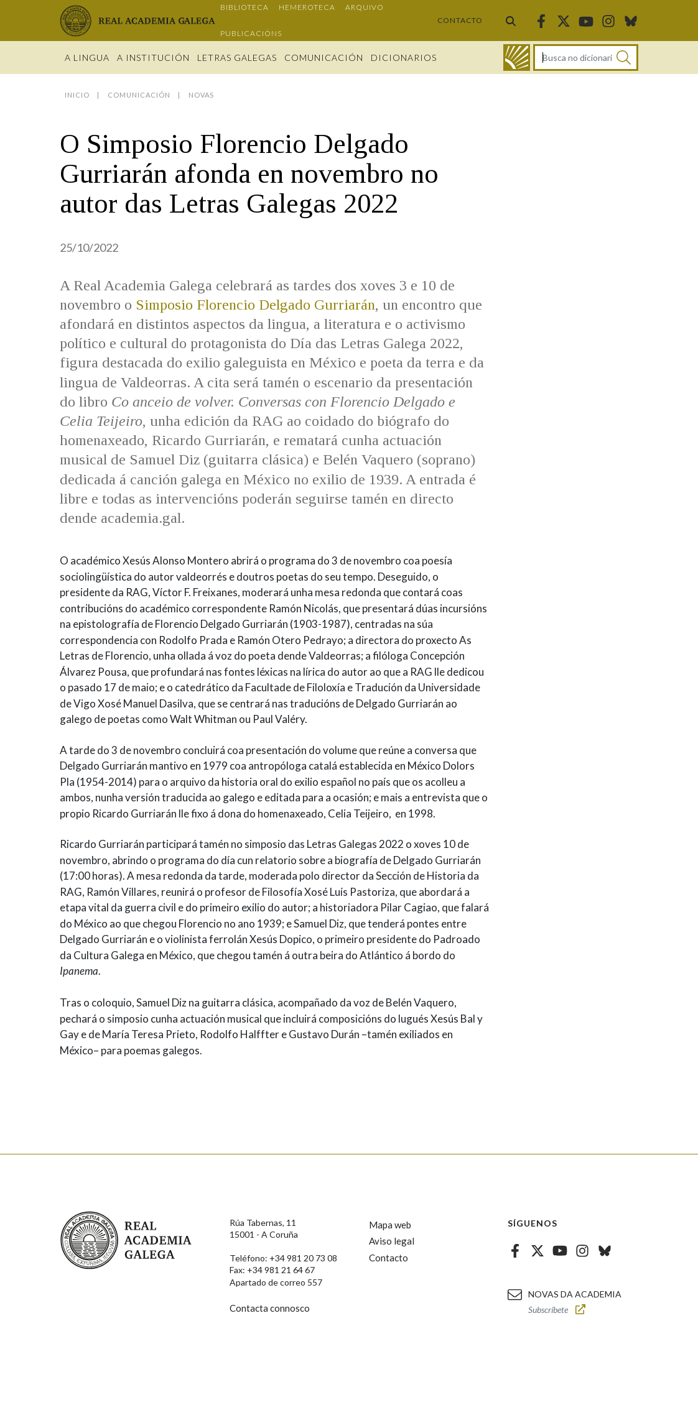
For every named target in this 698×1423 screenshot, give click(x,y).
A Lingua (87, 57)
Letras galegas (237, 57)
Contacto (460, 20)
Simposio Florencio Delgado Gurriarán (255, 305)
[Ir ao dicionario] (516, 57)
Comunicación (323, 57)
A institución (153, 57)
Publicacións (251, 33)
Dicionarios (404, 57)
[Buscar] (624, 57)
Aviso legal (391, 1240)
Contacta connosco (270, 1308)
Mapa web (390, 1224)
